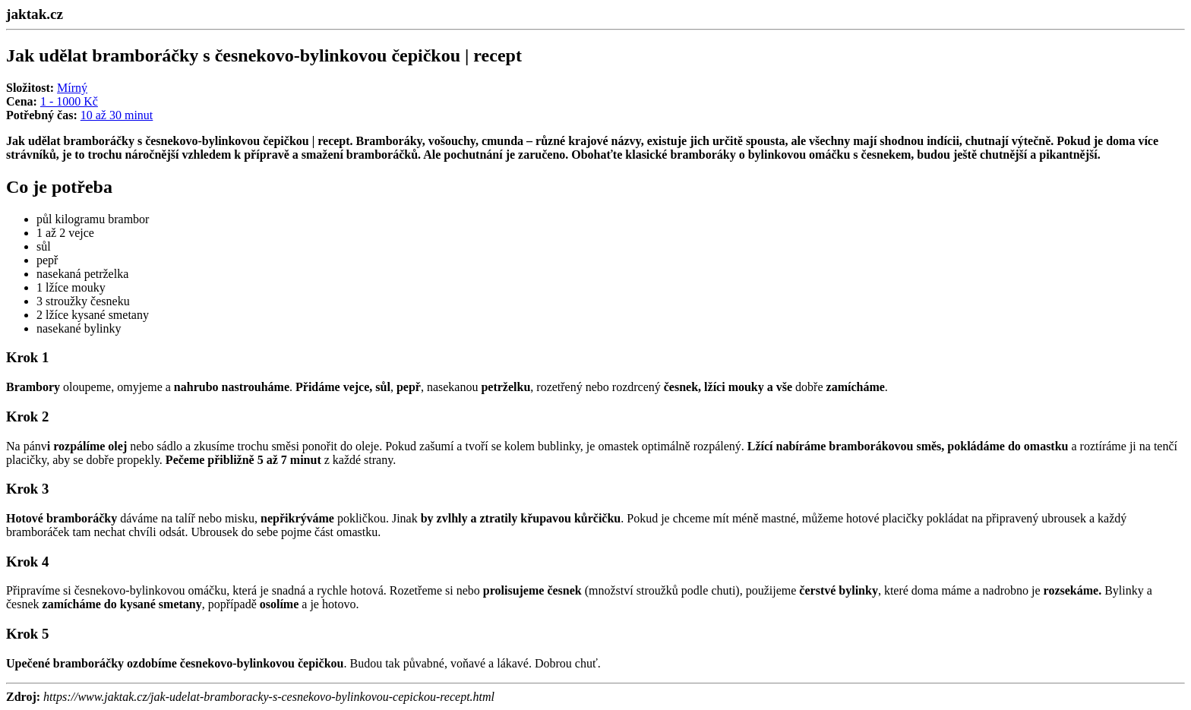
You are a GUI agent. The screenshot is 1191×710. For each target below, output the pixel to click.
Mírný (72, 87)
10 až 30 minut (117, 115)
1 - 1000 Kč (69, 101)
